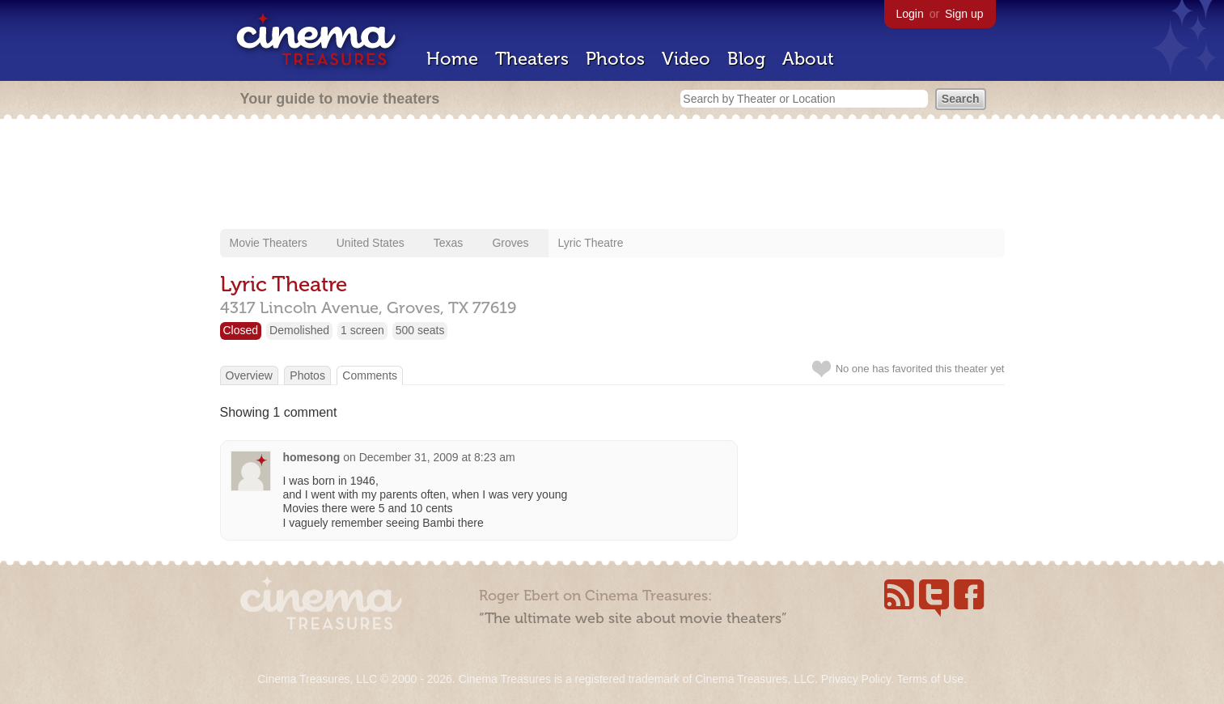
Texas (449, 242)
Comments (369, 375)
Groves (510, 242)
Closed (241, 330)
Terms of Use (929, 678)
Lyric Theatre (591, 242)
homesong (312, 457)
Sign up (964, 13)
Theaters (532, 59)
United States (370, 242)
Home (452, 59)
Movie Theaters (268, 242)
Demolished (299, 330)
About (808, 59)
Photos (615, 59)
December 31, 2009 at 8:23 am (437, 457)
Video (686, 59)
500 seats (420, 330)
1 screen (362, 330)
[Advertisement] (612, 175)
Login (910, 13)
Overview (249, 375)
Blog (746, 59)
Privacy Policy (856, 678)
